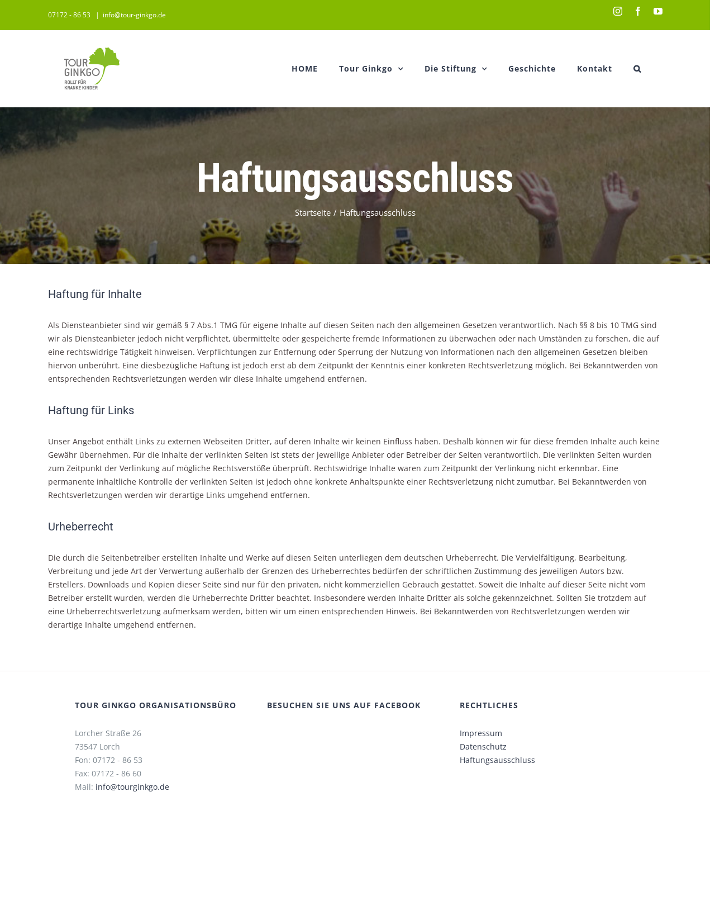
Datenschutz (483, 746)
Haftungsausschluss (497, 760)
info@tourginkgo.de (132, 786)
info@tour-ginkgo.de (134, 15)
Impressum (481, 733)
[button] (637, 68)
